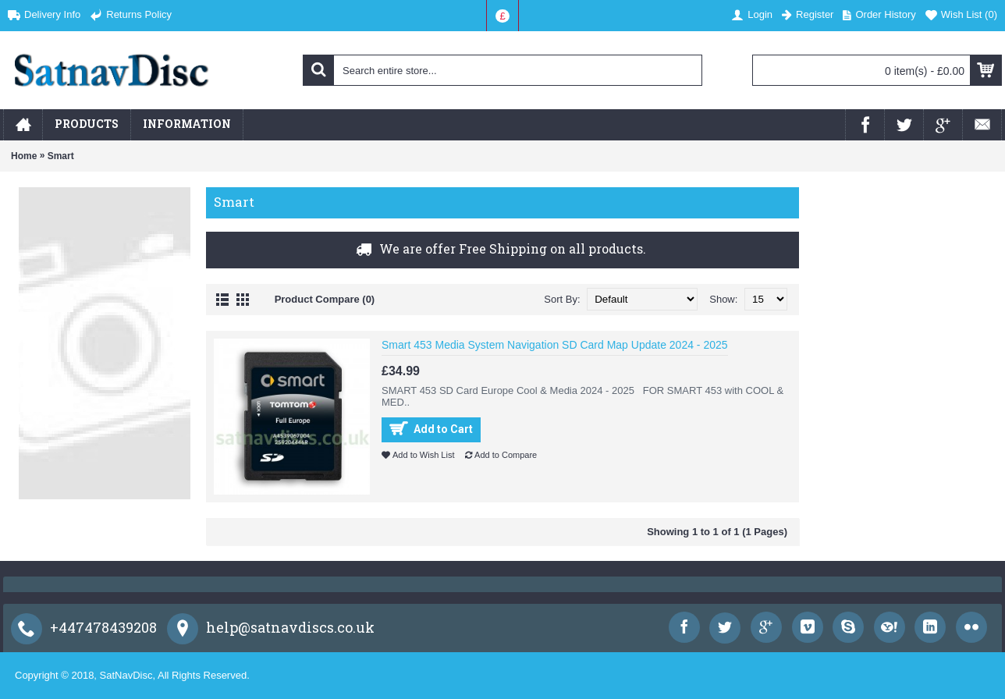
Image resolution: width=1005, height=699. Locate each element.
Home (24, 156)
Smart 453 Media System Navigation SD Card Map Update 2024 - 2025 (555, 345)
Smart (61, 156)
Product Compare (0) (325, 299)
